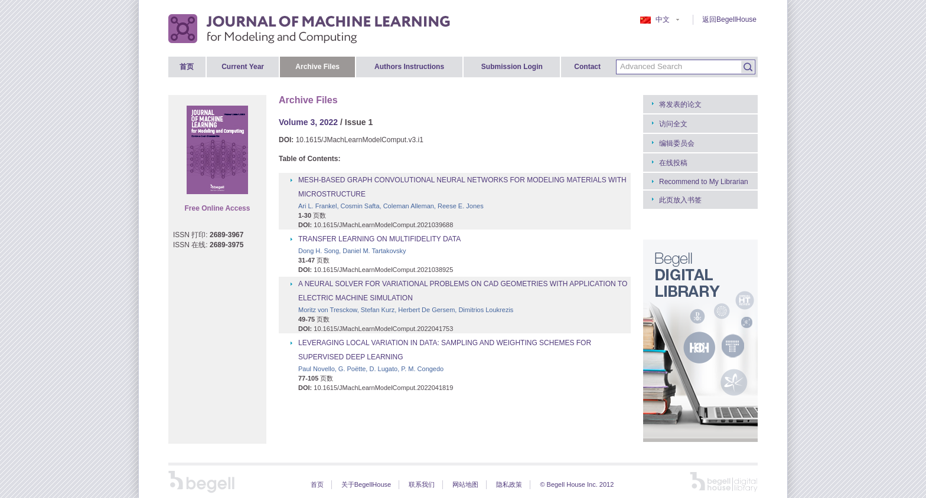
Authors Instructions (409, 67)
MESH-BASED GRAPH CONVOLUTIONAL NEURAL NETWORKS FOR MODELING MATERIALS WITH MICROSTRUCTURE (462, 187)
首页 (187, 67)
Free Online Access (217, 208)
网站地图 (465, 484)
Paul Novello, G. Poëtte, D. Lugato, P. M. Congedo (371, 368)
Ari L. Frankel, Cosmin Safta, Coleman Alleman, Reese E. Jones (391, 205)
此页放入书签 (680, 200)
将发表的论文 (680, 104)
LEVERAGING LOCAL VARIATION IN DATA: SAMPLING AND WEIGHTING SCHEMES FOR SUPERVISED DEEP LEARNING (444, 350)
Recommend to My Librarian (703, 182)
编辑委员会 (676, 143)
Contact (587, 67)
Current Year (242, 67)
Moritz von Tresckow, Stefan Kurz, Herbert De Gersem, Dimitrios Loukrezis (405, 309)
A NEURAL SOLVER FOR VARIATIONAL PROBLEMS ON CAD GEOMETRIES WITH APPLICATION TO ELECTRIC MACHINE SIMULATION (462, 291)
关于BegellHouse (366, 484)
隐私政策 (509, 484)
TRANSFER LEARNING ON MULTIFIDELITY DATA (379, 239)
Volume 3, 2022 (308, 122)
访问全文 (673, 124)
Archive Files (317, 67)
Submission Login (512, 67)
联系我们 (422, 484)
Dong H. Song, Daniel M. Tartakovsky (352, 250)
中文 (659, 19)
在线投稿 (673, 163)
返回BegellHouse (729, 19)
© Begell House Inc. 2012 (577, 484)
